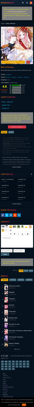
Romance (26, 77)
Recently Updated (8, 387)
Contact (5, 375)
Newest (5, 385)
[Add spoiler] (2, 233)
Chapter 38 (12, 326)
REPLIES (26, 270)
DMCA (5, 381)
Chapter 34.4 (12, 320)
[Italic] (18, 233)
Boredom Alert (13, 318)
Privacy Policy (7, 377)
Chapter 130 (12, 294)
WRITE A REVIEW (17, 127)
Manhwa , (21, 77)
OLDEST (31, 270)
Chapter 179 (12, 301)
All (2, 362)
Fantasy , (14, 77)
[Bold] (14, 233)
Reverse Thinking (14, 343)
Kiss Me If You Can (14, 324)
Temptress (12, 299)
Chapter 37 (12, 345)
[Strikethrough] (10, 233)
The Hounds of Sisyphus (16, 337)
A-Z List (5, 391)
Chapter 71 (12, 307)
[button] (28, 62)
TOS (4, 379)
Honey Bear (12, 311)
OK (24, 405)
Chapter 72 (12, 332)
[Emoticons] (10, 230)
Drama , (8, 77)
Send (5, 254)
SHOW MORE (17, 167)
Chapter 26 (12, 339)
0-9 (6, 362)
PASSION (11, 292)
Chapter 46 (12, 288)
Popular (5, 389)
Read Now (13, 62)
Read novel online (8, 397)
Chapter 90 (12, 313)
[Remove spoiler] (6, 233)
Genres (5, 393)
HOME (3, 23)
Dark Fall (11, 305)
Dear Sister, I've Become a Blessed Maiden (20, 331)
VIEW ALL (17, 349)
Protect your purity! (14, 286)
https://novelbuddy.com (17, 11)
